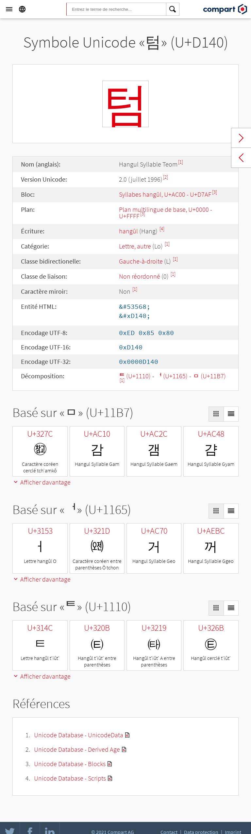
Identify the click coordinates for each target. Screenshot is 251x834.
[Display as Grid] (216, 414)
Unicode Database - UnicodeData (78, 735)
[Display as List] (231, 414)
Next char (241, 138)
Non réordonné (139, 276)
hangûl (128, 231)
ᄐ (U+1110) (135, 376)
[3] (214, 192)
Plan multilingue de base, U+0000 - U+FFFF (165, 212)
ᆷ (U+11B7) (209, 376)
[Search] (172, 9)
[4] (161, 229)
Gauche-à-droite (141, 261)
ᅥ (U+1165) (172, 376)
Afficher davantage (41, 482)
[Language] (22, 9)
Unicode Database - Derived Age (77, 749)
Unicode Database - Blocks (70, 764)
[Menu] (9, 9)
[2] (165, 177)
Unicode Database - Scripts (70, 778)
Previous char (241, 158)
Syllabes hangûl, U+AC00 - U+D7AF (165, 194)
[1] (180, 162)
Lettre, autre (135, 246)
